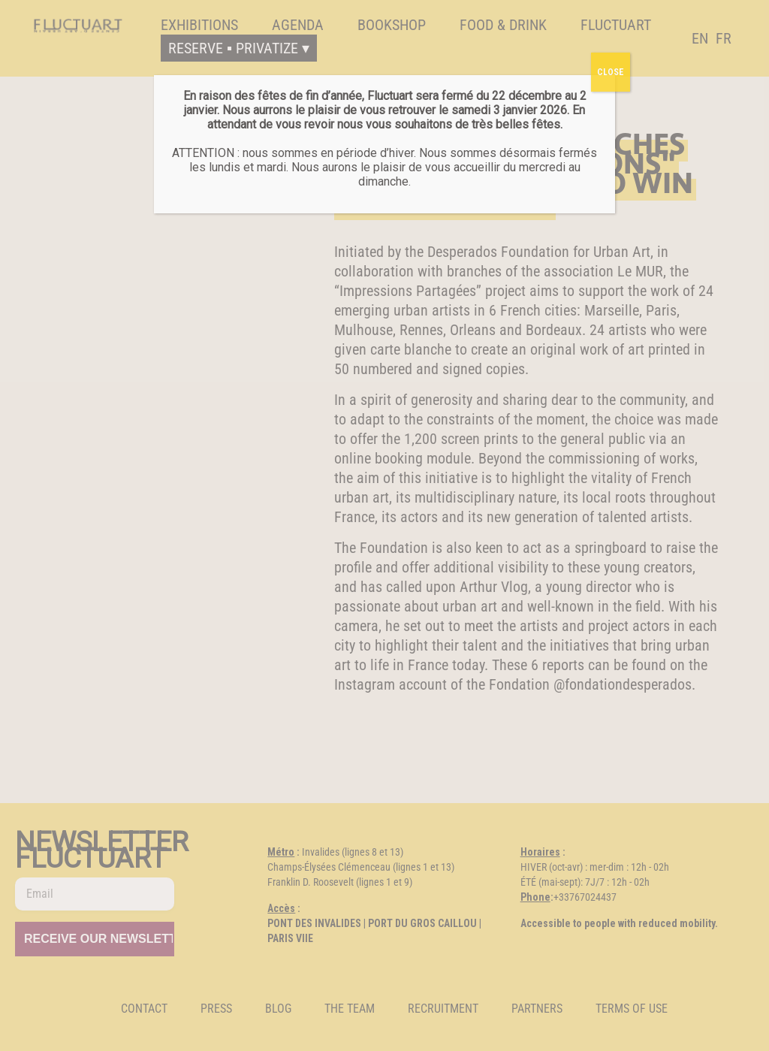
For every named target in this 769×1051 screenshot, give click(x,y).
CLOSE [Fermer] (610, 72)
